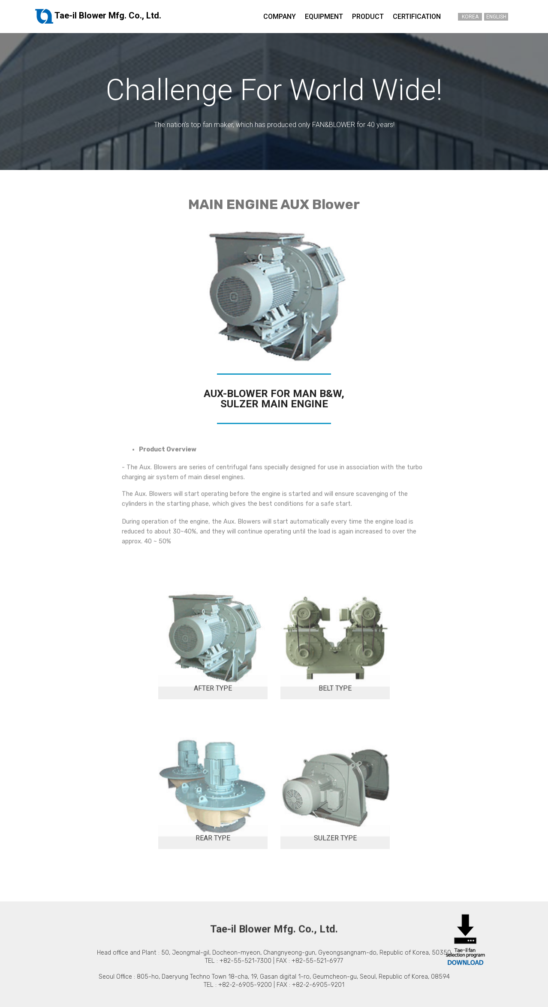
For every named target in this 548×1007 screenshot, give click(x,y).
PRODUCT (368, 16)
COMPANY (279, 16)
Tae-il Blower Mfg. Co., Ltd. (97, 16)
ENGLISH (496, 17)
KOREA (470, 17)
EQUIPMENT (324, 16)
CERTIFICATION (417, 16)
